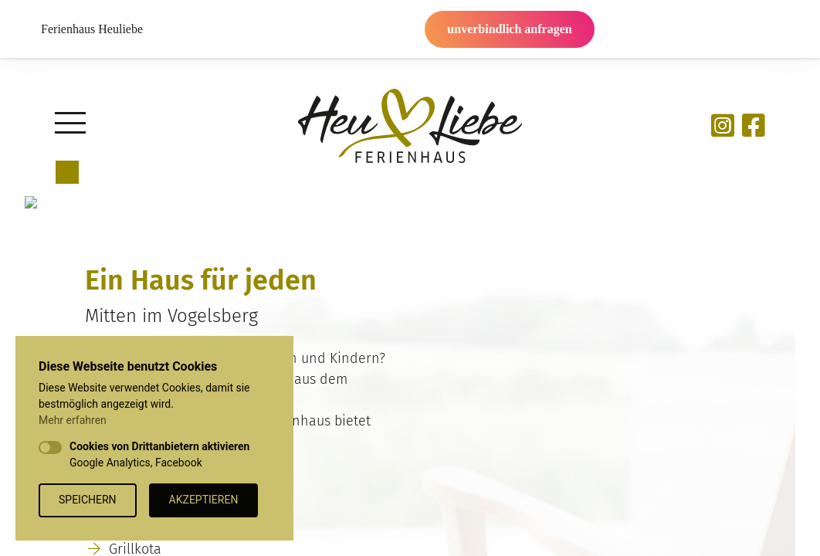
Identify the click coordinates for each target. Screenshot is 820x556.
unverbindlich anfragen (509, 29)
